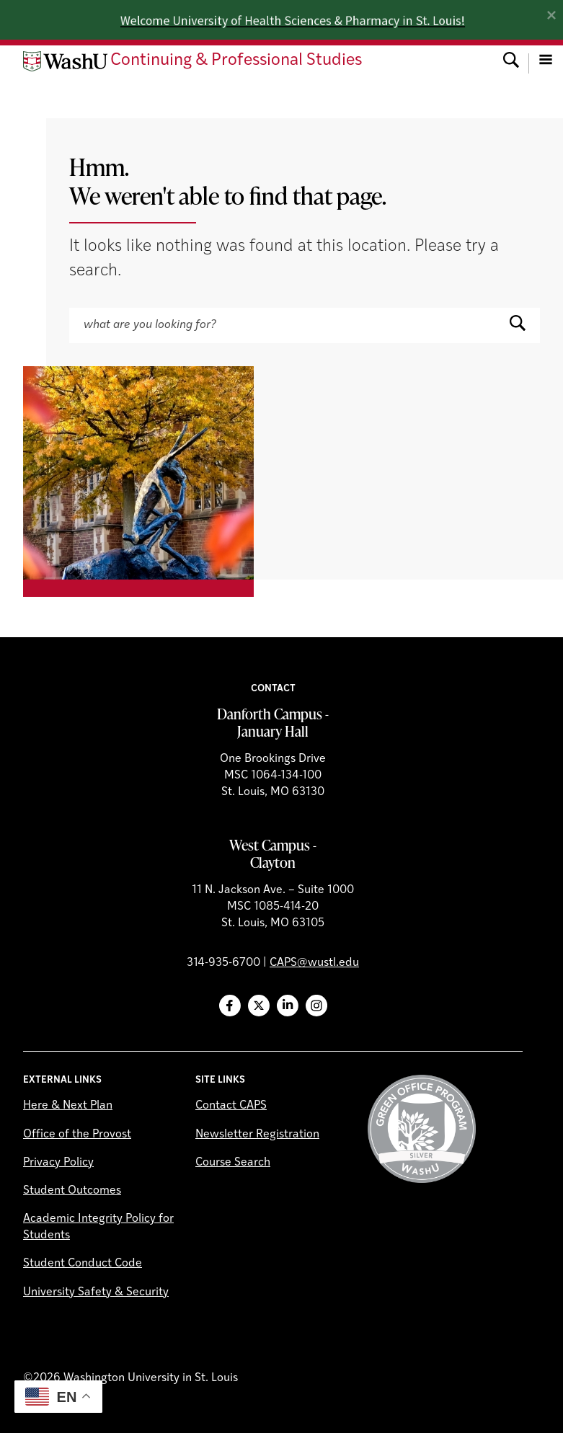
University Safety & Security (96, 1292)
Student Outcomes (72, 1191)
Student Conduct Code (82, 1263)
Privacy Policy (58, 1162)
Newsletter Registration (257, 1134)
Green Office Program (422, 1129)
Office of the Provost (77, 1134)
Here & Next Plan (67, 1106)
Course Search (232, 1162)
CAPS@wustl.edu (314, 963)
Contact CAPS (231, 1106)
